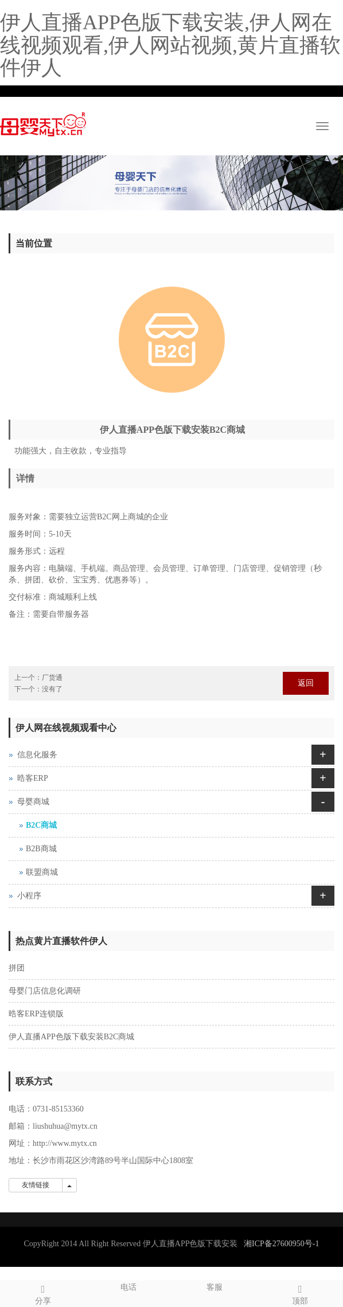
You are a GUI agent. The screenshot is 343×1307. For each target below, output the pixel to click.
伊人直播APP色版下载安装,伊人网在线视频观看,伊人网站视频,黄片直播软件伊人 (170, 45)
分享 (43, 1293)
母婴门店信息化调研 (45, 991)
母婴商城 (33, 801)
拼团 (17, 968)
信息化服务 (37, 754)
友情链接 (35, 1185)
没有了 (52, 689)
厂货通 (52, 678)
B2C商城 (41, 825)
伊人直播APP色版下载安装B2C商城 (71, 1036)
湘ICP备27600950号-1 (281, 1243)
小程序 (29, 895)
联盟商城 (42, 872)
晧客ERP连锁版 (36, 1013)
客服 (214, 1286)
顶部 (301, 1293)
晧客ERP (32, 778)
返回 (306, 683)
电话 (129, 1286)
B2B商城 (41, 848)
